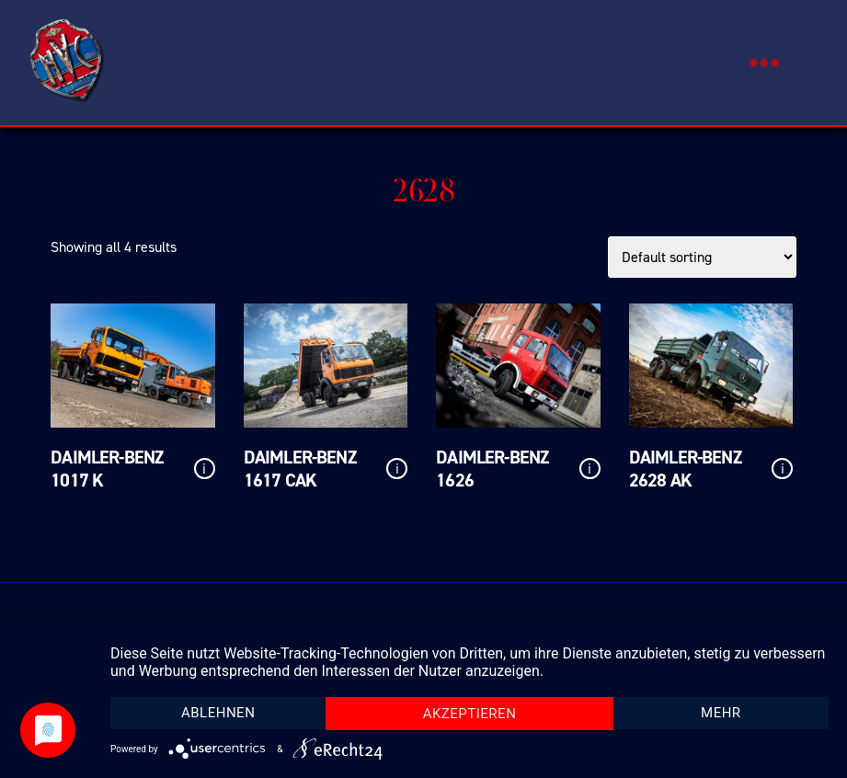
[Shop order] (702, 257)
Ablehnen (218, 712)
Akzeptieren (470, 713)
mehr (721, 712)
